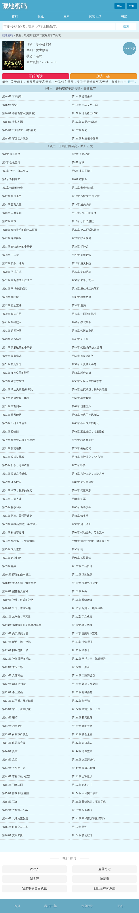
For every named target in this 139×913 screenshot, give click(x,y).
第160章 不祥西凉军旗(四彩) (18, 113)
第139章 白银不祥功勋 (15, 734)
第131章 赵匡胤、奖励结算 (17, 700)
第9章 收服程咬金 (12, 187)
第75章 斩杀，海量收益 (15, 465)
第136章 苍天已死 (82, 717)
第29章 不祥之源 (11, 271)
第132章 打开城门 (82, 700)
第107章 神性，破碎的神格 (17, 599)
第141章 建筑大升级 (13, 742)
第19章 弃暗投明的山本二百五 (19, 229)
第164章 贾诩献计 (12, 96)
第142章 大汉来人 (82, 742)
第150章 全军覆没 (82, 776)
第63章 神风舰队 (11, 414)
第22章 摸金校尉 (81, 238)
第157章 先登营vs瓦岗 (84, 121)
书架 (124, 16)
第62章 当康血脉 (81, 406)
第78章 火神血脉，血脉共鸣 (88, 473)
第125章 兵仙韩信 (12, 675)
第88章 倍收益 (80, 515)
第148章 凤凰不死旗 (83, 768)
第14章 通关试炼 (81, 204)
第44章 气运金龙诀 (83, 330)
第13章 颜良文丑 (11, 204)
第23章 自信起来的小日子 (17, 246)
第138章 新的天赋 (82, 726)
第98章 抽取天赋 (81, 557)
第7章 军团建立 (11, 179)
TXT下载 (129, 48)
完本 (66, 16)
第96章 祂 (77, 549)
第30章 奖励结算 (81, 271)
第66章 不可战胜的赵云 (85, 423)
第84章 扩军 (79, 498)
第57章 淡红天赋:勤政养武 (17, 389)
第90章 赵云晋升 (81, 524)
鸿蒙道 (104, 878)
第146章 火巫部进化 (83, 759)
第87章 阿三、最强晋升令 (17, 515)
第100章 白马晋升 (82, 566)
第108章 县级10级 (82, 599)
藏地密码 (14, 5)
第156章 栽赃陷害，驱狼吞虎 (19, 130)
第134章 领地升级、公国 (86, 709)
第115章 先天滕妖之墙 (15, 633)
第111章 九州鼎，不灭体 (16, 616)
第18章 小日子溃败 (83, 221)
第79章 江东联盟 (11, 482)
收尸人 (34, 869)
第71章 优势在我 (11, 448)
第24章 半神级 (80, 246)
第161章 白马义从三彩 (85, 104)
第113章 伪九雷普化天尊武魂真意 (21, 625)
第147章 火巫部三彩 (13, 768)
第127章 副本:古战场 (14, 683)
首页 (17, 906)
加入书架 (103, 76)
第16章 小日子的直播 (84, 212)
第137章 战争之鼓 (12, 726)
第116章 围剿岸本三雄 (85, 633)
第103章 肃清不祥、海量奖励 (19, 583)
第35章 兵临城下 (11, 297)
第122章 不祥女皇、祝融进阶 (89, 658)
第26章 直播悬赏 (81, 255)
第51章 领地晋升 (11, 364)
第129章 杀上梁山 (12, 692)
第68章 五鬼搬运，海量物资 (88, 431)
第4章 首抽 (78, 162)
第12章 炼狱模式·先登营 (86, 196)
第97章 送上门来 (11, 557)
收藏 (41, 16)
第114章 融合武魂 (82, 625)
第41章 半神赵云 (11, 322)
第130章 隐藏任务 (82, 692)
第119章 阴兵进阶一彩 (15, 650)
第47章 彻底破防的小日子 (17, 347)
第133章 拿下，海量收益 (16, 709)
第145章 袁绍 (9, 759)
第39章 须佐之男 (11, 313)
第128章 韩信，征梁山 (85, 683)
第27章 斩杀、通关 (13, 263)
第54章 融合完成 (81, 372)
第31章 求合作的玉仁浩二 (17, 280)
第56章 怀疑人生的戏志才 (87, 381)
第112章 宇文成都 (82, 616)
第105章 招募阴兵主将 (15, 591)
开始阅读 (36, 76)
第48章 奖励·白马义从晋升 (87, 347)
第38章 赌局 (79, 305)
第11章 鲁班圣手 (11, 196)
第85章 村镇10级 (11, 507)
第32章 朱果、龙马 (83, 280)
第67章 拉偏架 (10, 431)
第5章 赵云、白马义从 (15, 170)
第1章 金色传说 (11, 154)
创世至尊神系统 (104, 888)
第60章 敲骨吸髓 (81, 398)
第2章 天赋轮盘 (81, 154)
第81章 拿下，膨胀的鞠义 (17, 490)
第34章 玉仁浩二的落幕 (85, 288)
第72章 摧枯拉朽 (81, 448)
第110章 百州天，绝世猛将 (87, 608)
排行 (15, 16)
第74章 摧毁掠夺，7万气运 (87, 456)
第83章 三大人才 (11, 498)
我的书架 (50, 906)
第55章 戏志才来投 (13, 381)
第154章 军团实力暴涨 (15, 138)
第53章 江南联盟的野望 (15, 372)
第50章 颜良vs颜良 (82, 355)
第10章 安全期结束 (83, 187)
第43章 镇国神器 (11, 330)
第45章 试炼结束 (11, 339)
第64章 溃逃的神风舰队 (85, 414)
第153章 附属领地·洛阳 (85, 138)
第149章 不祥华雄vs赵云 (16, 776)
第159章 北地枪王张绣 (85, 113)
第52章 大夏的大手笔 (84, 364)
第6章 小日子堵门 (82, 170)
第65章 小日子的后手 (14, 423)
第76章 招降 (79, 465)
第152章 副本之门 (82, 784)
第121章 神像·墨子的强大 (16, 658)
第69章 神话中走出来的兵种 (18, 440)
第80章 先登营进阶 (83, 482)
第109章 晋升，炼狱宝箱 (16, 608)
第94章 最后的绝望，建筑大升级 (91, 540)
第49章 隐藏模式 (11, 355)
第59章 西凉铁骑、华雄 (15, 398)
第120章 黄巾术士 (82, 650)
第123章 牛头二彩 (12, 667)
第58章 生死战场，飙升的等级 (89, 389)
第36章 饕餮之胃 (81, 297)
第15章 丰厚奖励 (11, 212)
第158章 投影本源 (12, 121)
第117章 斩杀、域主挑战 (16, 641)
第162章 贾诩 (9, 104)
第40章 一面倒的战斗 (84, 313)
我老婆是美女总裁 (34, 888)
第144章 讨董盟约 (82, 751)
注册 (132, 6)
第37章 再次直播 (11, 305)
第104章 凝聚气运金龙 (85, 583)
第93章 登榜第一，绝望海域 (18, 540)
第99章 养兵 (9, 566)
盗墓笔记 (104, 869)
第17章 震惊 (9, 221)
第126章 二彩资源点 (83, 675)
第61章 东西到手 (11, 406)
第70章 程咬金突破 (83, 440)
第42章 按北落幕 (81, 322)
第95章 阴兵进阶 (11, 549)
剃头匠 (34, 878)
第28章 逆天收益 (81, 263)
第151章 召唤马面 (12, 784)
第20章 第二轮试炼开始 (85, 229)
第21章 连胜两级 (11, 238)
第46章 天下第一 (81, 339)
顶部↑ (121, 906)
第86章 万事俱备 (81, 507)
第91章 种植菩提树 (13, 532)
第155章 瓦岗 (79, 130)
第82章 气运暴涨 (81, 490)
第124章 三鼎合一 (82, 667)
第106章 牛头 (79, 591)
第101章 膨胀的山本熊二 (16, 574)
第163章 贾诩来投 (82, 96)
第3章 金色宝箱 (11, 162)
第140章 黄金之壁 (82, 734)
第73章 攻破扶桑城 (13, 456)
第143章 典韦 (9, 751)
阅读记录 (95, 16)
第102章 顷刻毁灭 (82, 574)
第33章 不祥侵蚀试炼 (14, 288)
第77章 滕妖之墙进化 (14, 473)
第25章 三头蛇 (10, 255)
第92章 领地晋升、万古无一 (88, 532)
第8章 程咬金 (79, 179)
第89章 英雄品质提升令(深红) (19, 524)
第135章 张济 (9, 717)
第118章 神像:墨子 (82, 641)
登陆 (120, 6)
